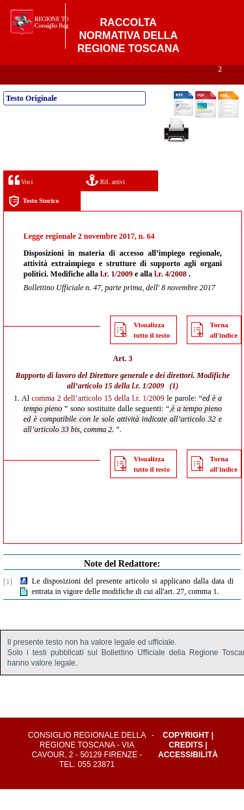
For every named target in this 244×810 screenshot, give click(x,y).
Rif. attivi (105, 200)
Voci (20, 200)
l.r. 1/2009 (116, 294)
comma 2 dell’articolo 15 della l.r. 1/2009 (98, 419)
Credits (186, 765)
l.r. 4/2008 (170, 294)
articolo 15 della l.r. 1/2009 (121, 406)
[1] (7, 602)
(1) (173, 406)
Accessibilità (188, 775)
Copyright (186, 756)
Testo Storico (33, 222)
